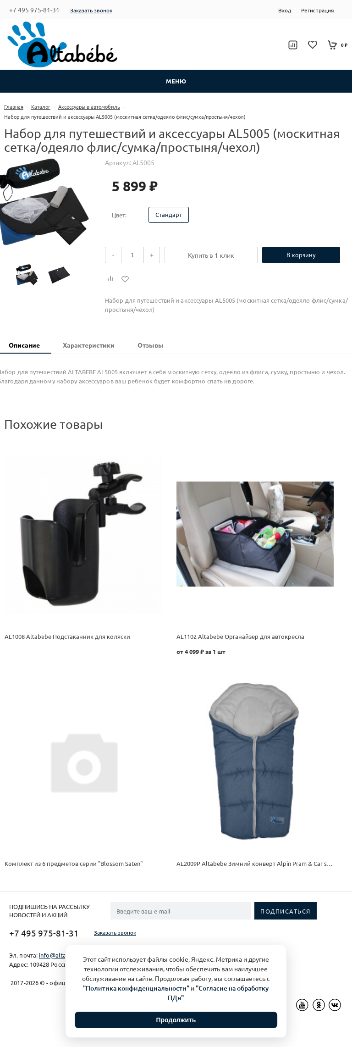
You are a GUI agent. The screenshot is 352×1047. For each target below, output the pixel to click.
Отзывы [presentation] (151, 345)
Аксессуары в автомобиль (89, 106)
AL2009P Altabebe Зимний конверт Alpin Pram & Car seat (256, 863)
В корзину (301, 255)
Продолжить (176, 1020)
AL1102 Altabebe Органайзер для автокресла (240, 636)
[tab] (88, 345)
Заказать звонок (91, 10)
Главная (13, 106)
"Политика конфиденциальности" (136, 988)
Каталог (40, 106)
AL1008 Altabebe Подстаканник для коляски (67, 636)
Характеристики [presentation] (89, 345)
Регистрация (317, 10)
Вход (284, 10)
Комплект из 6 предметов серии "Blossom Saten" (74, 863)
